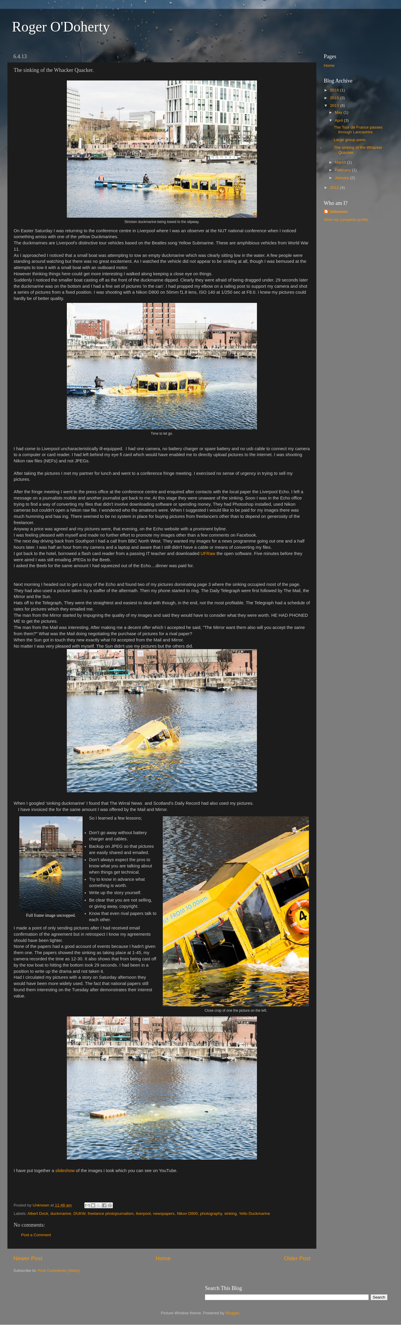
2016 (335, 90)
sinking (230, 1213)
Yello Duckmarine (254, 1213)
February (343, 170)
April (339, 120)
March (341, 162)
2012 (335, 187)
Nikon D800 (187, 1213)
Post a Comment (36, 1235)
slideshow (65, 1170)
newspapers (164, 1213)
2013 (335, 105)
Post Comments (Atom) (59, 1270)
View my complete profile (346, 219)
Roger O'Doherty (61, 26)
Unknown (339, 211)
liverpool (143, 1213)
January (342, 177)
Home (163, 1258)
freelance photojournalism (111, 1213)
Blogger (232, 1313)
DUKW (79, 1213)
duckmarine (60, 1213)
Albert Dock (38, 1213)
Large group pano (350, 139)
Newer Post (27, 1258)
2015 (335, 98)
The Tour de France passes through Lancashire (358, 129)
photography (211, 1213)
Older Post (297, 1258)
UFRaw (207, 553)
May (339, 112)
